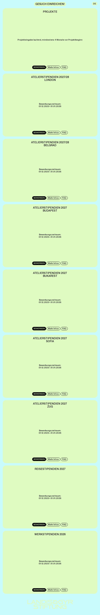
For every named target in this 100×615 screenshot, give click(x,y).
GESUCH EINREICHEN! (50, 4)
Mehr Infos (53, 67)
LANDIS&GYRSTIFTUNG (50, 604)
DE (94, 3)
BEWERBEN (39, 67)
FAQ (64, 67)
